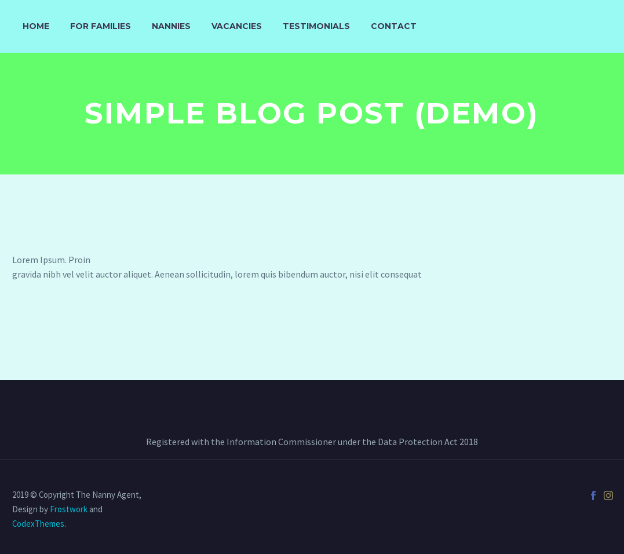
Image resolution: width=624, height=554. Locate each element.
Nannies (171, 26)
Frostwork (68, 509)
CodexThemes (38, 523)
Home (36, 26)
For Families (100, 26)
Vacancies (236, 26)
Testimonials (316, 26)
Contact (394, 26)
